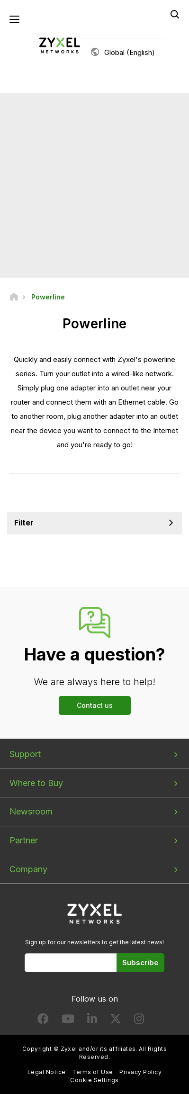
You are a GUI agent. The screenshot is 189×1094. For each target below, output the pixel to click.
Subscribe (140, 962)
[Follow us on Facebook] (43, 1020)
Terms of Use (92, 1072)
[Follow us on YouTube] (68, 1020)
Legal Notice (46, 1072)
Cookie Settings (94, 1080)
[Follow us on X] (115, 1020)
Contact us (95, 705)
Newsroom (31, 811)
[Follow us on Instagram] (139, 1020)
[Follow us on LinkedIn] (92, 1020)
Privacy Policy (140, 1072)
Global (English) (129, 52)
